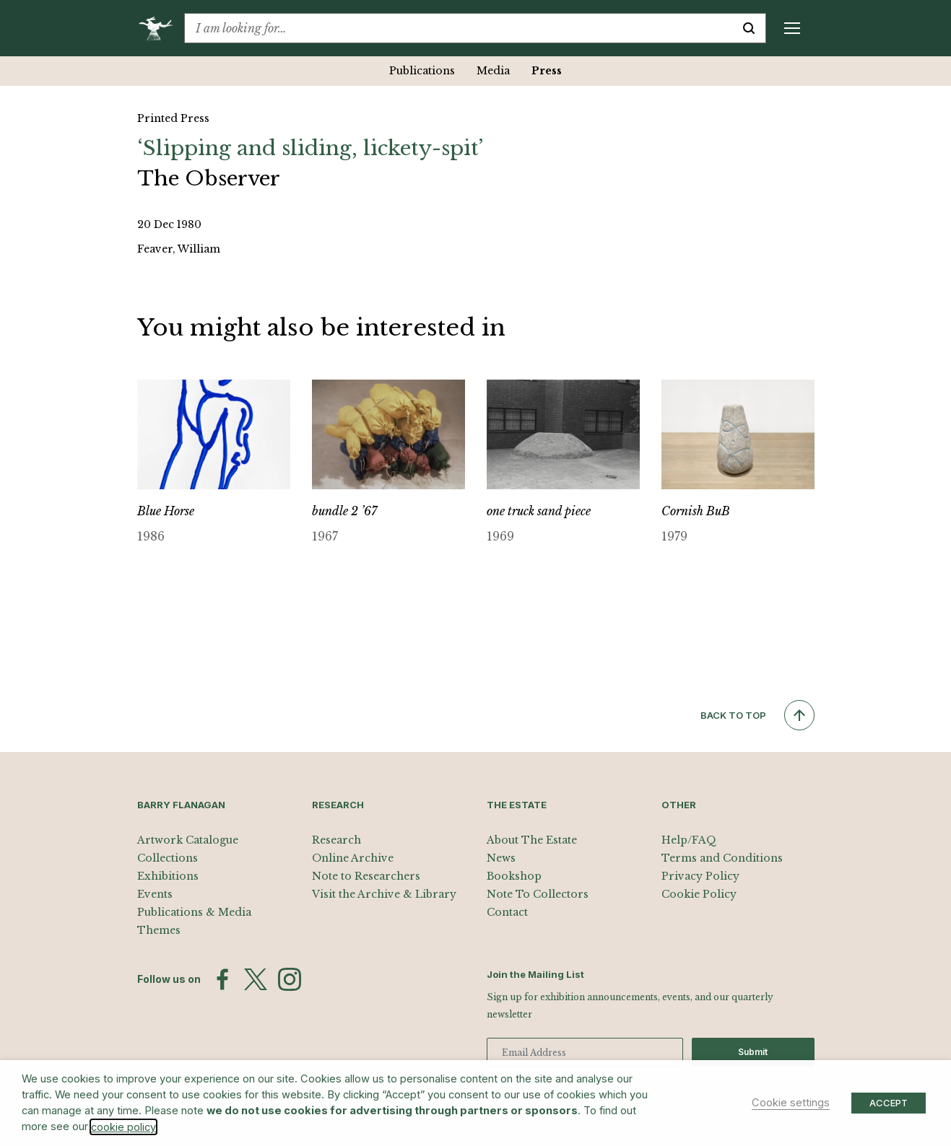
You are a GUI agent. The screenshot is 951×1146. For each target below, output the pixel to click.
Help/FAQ (688, 840)
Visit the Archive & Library (384, 894)
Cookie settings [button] (791, 1102)
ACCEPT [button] (888, 1102)
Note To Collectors (538, 894)
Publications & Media (194, 912)
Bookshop (514, 876)
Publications (422, 70)
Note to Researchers (366, 876)
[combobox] (458, 28)
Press (546, 70)
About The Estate (532, 840)
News (501, 858)
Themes (159, 930)
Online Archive (353, 858)
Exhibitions (168, 876)
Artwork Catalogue (187, 840)
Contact (507, 912)
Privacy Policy (700, 876)
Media (493, 70)
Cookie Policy (699, 894)
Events (155, 894)
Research (336, 840)
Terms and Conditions (722, 858)
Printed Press (173, 118)
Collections (167, 858)
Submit (753, 1051)
